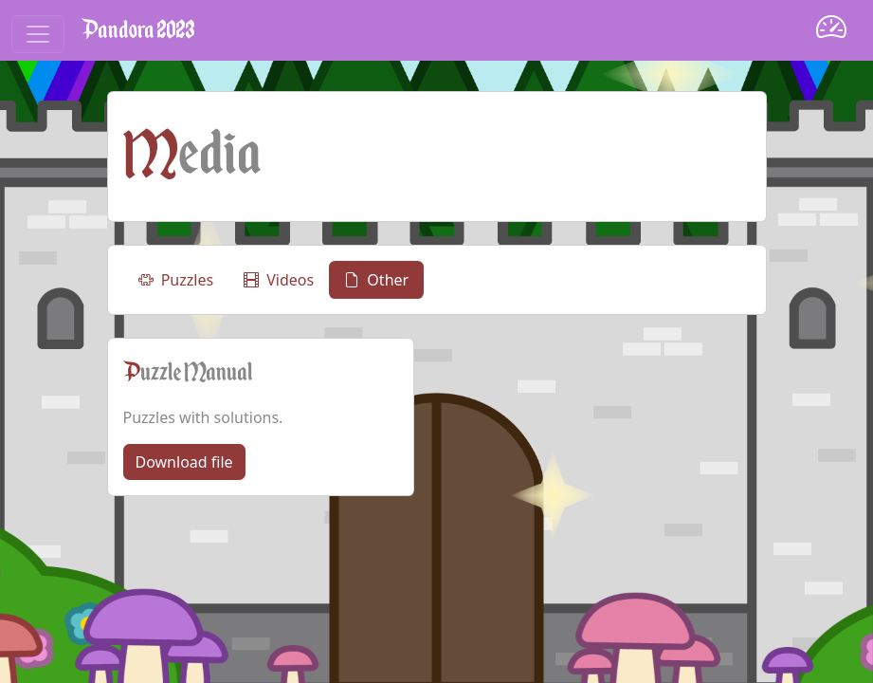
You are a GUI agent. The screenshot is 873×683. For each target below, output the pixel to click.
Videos (279, 279)
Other (376, 279)
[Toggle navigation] (37, 34)
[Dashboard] (831, 29)
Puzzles (176, 279)
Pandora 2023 (138, 29)
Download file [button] (184, 462)
